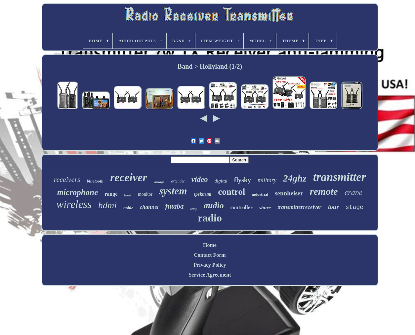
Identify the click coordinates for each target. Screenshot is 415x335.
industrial (260, 194)
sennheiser (289, 193)
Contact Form (210, 255)
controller (241, 207)
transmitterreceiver (299, 207)
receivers (67, 179)
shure (265, 207)
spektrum (203, 194)
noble (128, 207)
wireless (74, 204)
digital (221, 181)
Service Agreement (209, 275)
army (193, 209)
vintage (158, 182)
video (199, 179)
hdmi (107, 205)
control (231, 192)
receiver (128, 177)
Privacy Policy (209, 265)
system (173, 191)
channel (149, 207)
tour (333, 206)
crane (354, 192)
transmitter (339, 177)
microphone (77, 192)
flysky (242, 180)
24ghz (295, 178)
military (267, 180)
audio (214, 205)
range (110, 194)
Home (210, 245)
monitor (145, 194)
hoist (127, 195)
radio (210, 218)
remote (324, 191)
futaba (174, 206)
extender (178, 181)
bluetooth (95, 181)
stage (354, 207)
